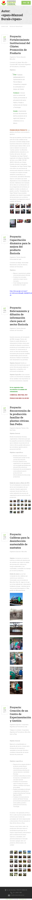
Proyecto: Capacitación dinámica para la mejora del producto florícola (20, 245)
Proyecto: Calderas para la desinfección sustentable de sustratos (19, 541)
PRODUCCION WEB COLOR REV (19, 398)
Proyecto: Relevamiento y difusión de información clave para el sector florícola (19, 316)
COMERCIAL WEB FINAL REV (18, 395)
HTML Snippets (9, 899)
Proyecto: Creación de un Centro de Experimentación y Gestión (20, 714)
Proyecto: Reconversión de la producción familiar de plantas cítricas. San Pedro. (20, 416)
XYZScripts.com (22, 899)
